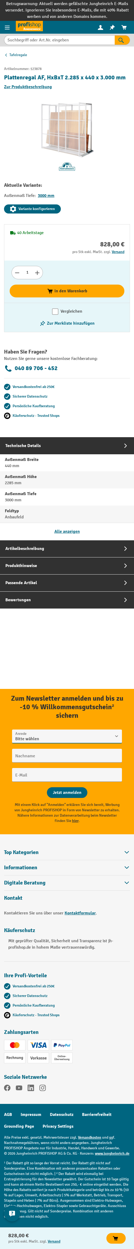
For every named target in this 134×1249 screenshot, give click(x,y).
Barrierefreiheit (96, 1114)
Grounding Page (19, 1126)
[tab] (67, 488)
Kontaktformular (80, 913)
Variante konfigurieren (32, 209)
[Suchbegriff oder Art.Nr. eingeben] (59, 40)
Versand (118, 252)
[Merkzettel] (112, 27)
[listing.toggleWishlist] (67, 323)
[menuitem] (100, 27)
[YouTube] (19, 1089)
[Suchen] (122, 40)
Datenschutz (61, 1114)
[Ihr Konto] (100, 27)
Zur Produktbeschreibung (28, 87)
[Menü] (8, 27)
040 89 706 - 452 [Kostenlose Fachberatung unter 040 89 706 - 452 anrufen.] (31, 368)
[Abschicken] (67, 792)
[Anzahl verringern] (17, 272)
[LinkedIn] (31, 1089)
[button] (67, 882)
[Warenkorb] (124, 27)
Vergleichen (71, 311)
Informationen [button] (67, 867)
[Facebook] (7, 1089)
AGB (8, 1114)
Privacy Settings (58, 1126)
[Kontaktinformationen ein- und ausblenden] (12, 1213)
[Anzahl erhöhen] (37, 272)
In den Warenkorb (67, 291)
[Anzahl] (27, 272)
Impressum (31, 1114)
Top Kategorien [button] (67, 852)
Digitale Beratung (25, 883)
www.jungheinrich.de (112, 1153)
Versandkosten (89, 1137)
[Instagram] (42, 1089)
